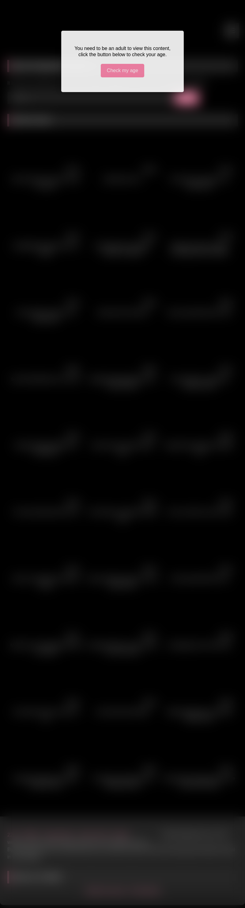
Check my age (122, 70)
